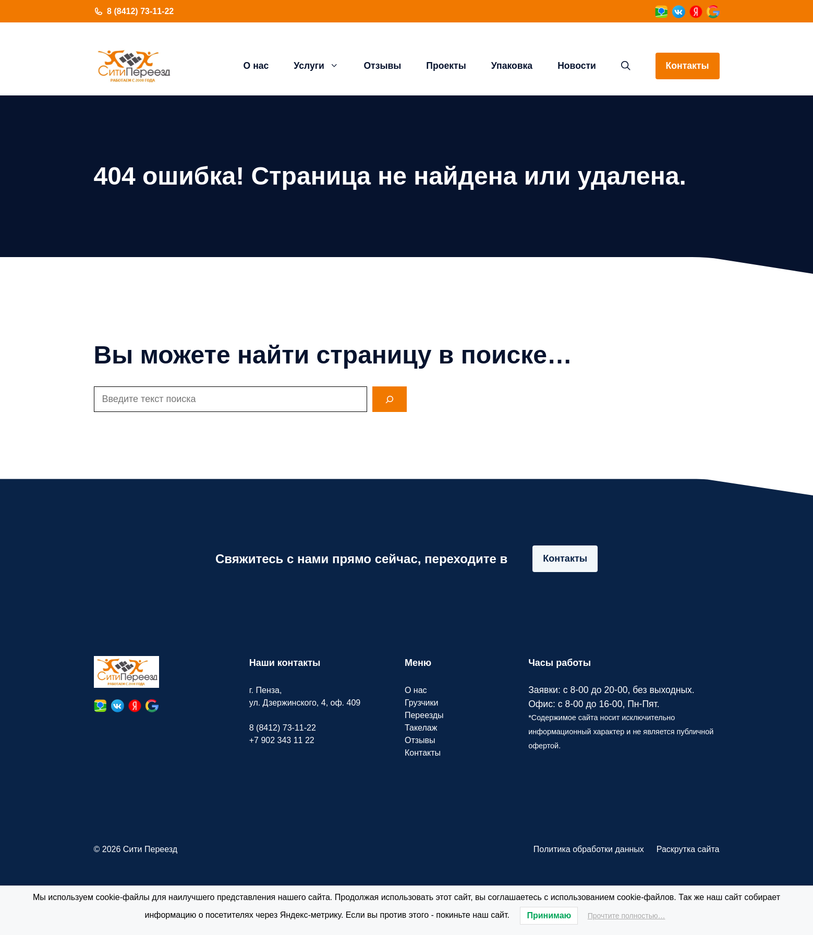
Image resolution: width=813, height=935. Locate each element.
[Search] (389, 399)
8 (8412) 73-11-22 (140, 11)
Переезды (424, 715)
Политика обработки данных (588, 849)
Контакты (687, 65)
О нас (256, 65)
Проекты (446, 65)
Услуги (322, 65)
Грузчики (422, 702)
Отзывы (382, 65)
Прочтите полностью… (626, 916)
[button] (626, 65)
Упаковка (511, 65)
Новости (576, 65)
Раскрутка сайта (688, 849)
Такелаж (421, 727)
